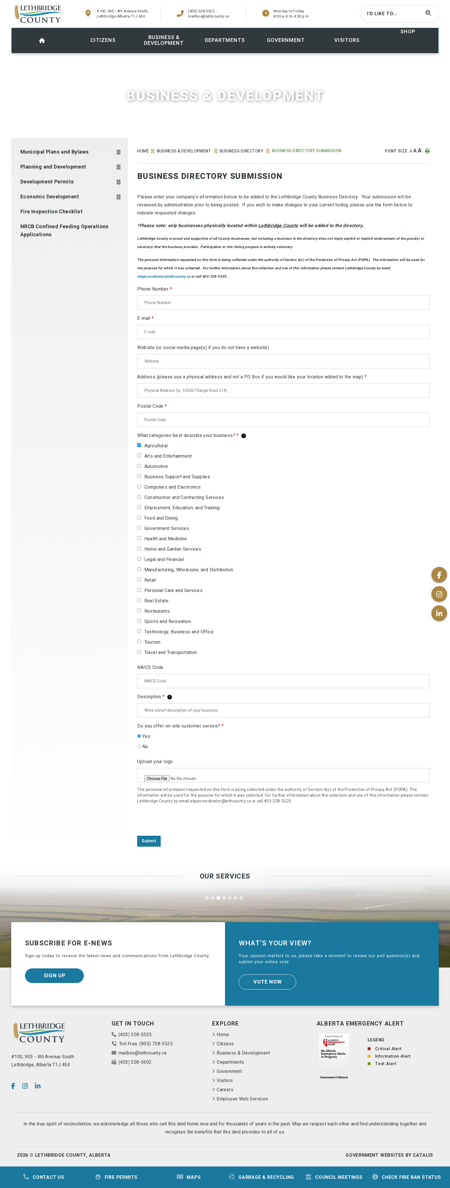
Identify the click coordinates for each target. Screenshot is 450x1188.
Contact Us (43, 1177)
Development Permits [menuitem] (47, 182)
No (145, 746)
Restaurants (157, 611)
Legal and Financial (164, 559)
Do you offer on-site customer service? (180, 726)
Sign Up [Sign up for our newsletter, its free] (54, 976)
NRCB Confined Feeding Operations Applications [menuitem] (64, 231)
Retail (150, 580)
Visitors (225, 1080)
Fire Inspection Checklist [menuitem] (51, 212)
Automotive (156, 466)
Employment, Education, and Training (182, 507)
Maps (188, 1177)
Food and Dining (161, 518)
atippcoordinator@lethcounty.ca (163, 276)
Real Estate (156, 600)
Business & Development (184, 151)
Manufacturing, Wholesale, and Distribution (188, 569)
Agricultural (156, 445)
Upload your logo (155, 761)
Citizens (225, 1043)
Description (154, 696)
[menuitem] (41, 40)
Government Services (166, 528)
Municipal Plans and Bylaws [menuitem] (54, 152)
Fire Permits (116, 1177)
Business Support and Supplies (177, 476)
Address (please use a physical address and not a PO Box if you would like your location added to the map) (251, 377)
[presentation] (180, 820)
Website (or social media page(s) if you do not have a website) (203, 347)
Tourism (152, 642)
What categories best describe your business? (191, 435)
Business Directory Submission (307, 151)
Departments (230, 1062)
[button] (118, 152)
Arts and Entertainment (168, 456)
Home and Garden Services (172, 549)
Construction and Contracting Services (184, 497)
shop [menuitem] (407, 32)
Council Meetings (333, 1177)
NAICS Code (150, 667)
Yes (146, 736)
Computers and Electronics (172, 487)
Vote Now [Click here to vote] (267, 982)
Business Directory (242, 151)
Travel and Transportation (170, 652)
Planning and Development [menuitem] (53, 167)
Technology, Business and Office (179, 631)
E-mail (145, 318)
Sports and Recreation (167, 621)
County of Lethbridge (38, 14)
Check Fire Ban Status (406, 1177)
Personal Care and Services (173, 590)
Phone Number (154, 289)
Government (229, 1071)
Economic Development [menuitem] (49, 197)
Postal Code (152, 406)
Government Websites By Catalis (389, 1155)
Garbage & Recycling (261, 1177)
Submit (149, 841)
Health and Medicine (165, 538)
